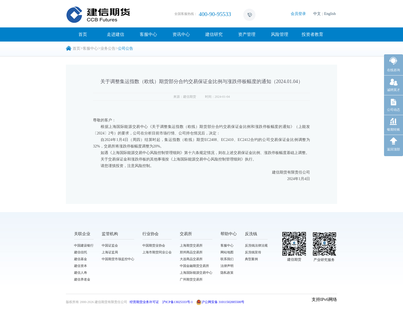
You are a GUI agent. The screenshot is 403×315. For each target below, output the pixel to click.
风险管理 (279, 34)
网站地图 (227, 252)
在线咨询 (393, 70)
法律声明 (227, 266)
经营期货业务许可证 (144, 302)
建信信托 (80, 252)
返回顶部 (393, 149)
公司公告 (125, 48)
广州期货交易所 (191, 279)
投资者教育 (312, 34)
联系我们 (227, 259)
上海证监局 (110, 252)
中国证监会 (110, 245)
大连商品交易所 (191, 259)
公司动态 (393, 110)
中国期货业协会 (153, 245)
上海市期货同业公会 (157, 252)
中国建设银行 (84, 245)
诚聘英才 (393, 90)
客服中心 (148, 34)
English (330, 14)
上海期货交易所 (191, 245)
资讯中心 (181, 34)
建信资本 (80, 266)
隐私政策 (227, 273)
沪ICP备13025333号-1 (177, 302)
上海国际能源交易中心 (196, 273)
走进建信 (115, 34)
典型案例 (251, 259)
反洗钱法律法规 (256, 245)
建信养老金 (82, 279)
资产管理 (246, 34)
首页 (82, 34)
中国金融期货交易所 (194, 266)
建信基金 (80, 259)
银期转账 (393, 129)
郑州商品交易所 (191, 252)
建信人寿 (80, 273)
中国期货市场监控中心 (118, 259)
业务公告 (108, 48)
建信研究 (214, 34)
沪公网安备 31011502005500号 (220, 302)
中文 (317, 14)
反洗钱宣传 (253, 252)
